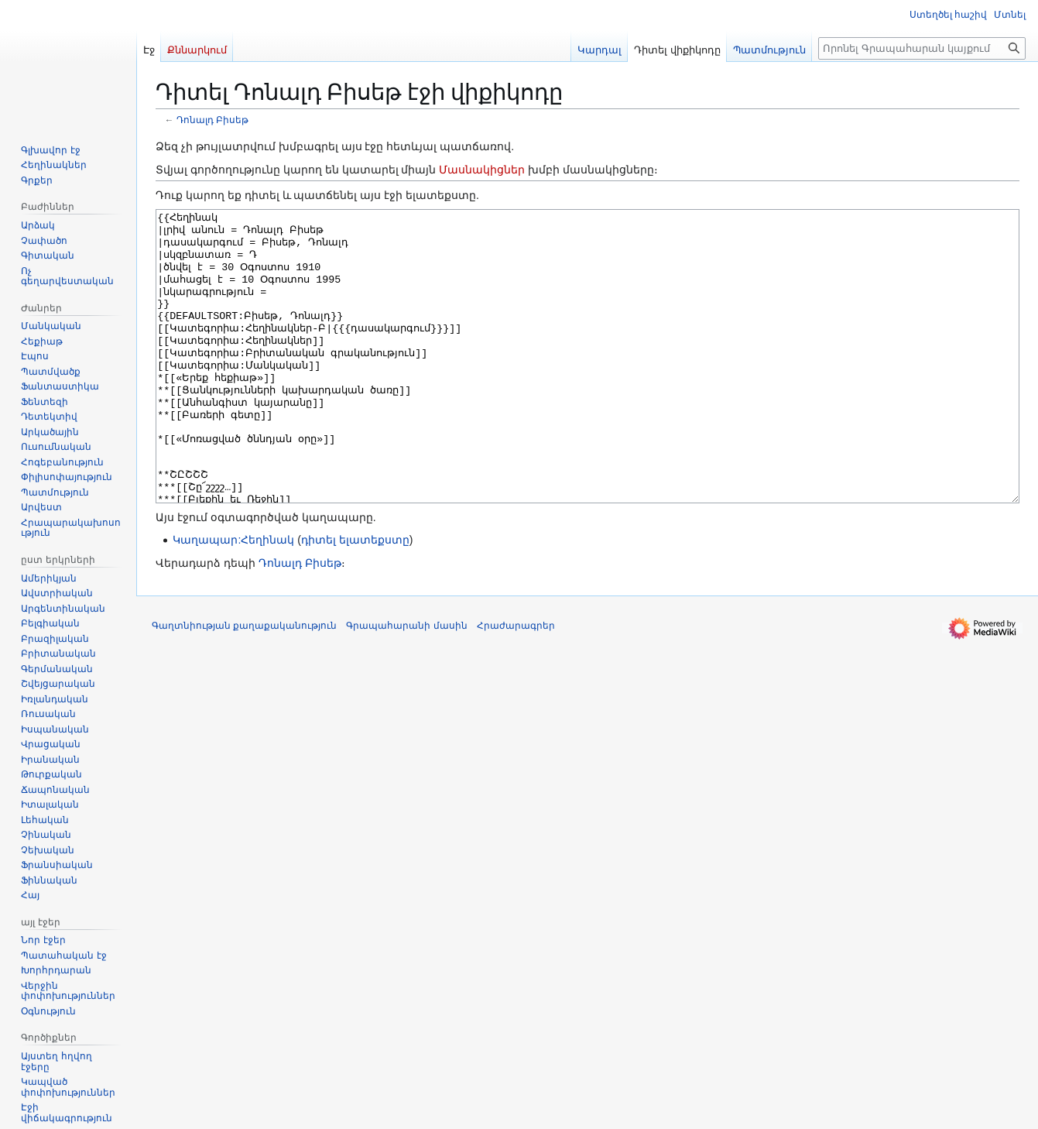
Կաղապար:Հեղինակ (233, 598)
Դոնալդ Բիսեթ (212, 120)
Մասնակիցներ (482, 169)
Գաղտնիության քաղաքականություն (244, 683)
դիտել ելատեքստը (355, 598)
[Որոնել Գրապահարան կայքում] (922, 48)
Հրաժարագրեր (516, 683)
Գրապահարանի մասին (406, 683)
